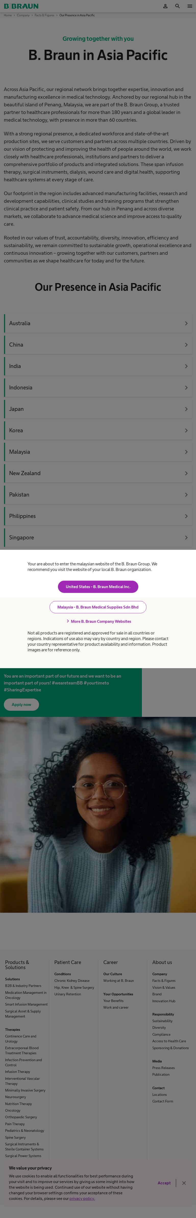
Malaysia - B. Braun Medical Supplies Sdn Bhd (98, 607)
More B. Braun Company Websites (98, 621)
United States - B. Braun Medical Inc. (98, 587)
